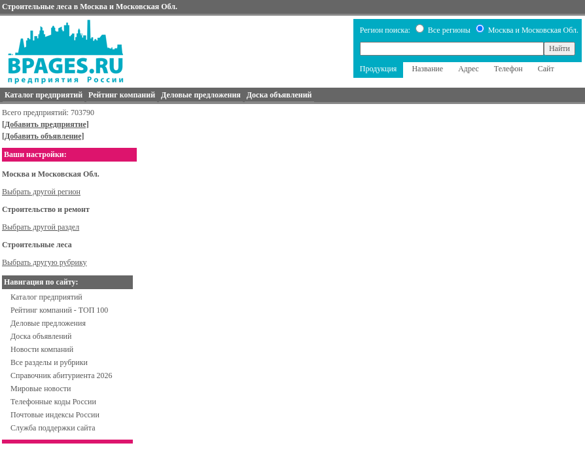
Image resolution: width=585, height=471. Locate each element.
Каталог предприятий (46, 297)
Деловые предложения (48, 323)
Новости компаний (41, 349)
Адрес (468, 68)
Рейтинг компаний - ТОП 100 (59, 310)
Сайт (546, 68)
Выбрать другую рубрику (44, 262)
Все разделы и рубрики (49, 362)
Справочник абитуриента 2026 (61, 375)
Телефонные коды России (53, 401)
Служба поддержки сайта (53, 427)
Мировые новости (40, 388)
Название (427, 68)
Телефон (508, 68)
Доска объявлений (40, 336)
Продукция (378, 68)
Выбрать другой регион (41, 191)
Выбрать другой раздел (40, 227)
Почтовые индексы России (54, 414)
